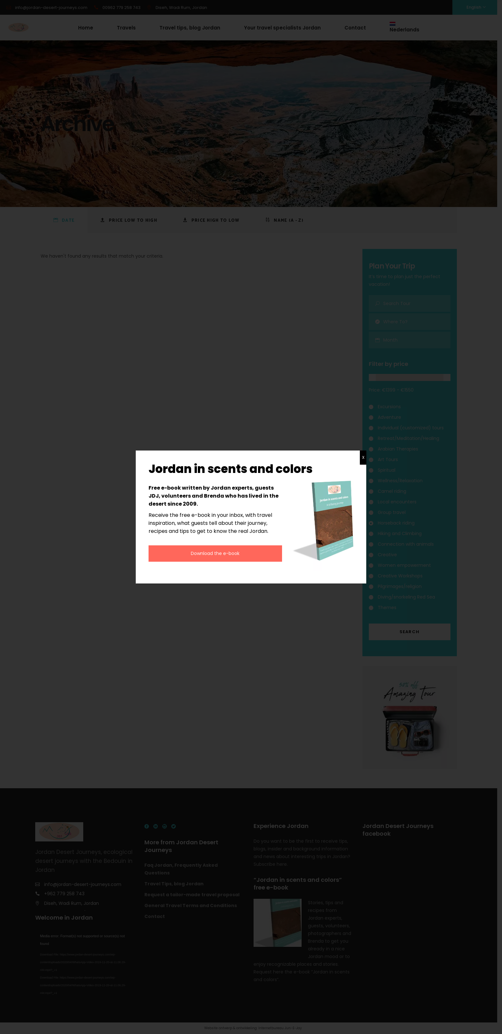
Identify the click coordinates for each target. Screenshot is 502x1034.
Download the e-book (215, 553)
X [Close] (363, 457)
